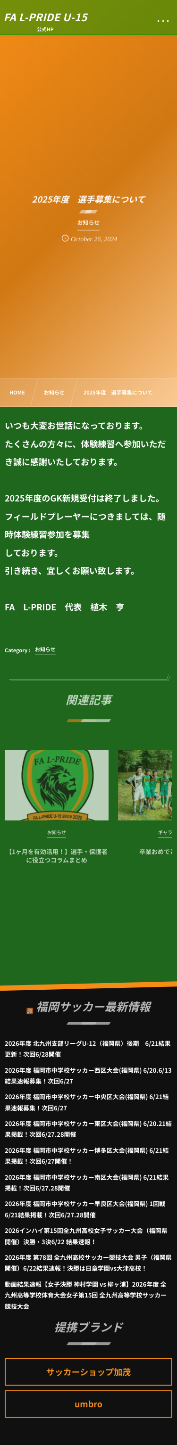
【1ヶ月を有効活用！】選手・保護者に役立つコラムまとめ (57, 858)
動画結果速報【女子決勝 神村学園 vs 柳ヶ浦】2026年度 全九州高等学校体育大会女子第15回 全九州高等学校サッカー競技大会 (86, 1295)
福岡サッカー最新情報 (93, 1003)
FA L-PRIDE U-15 (45, 17)
